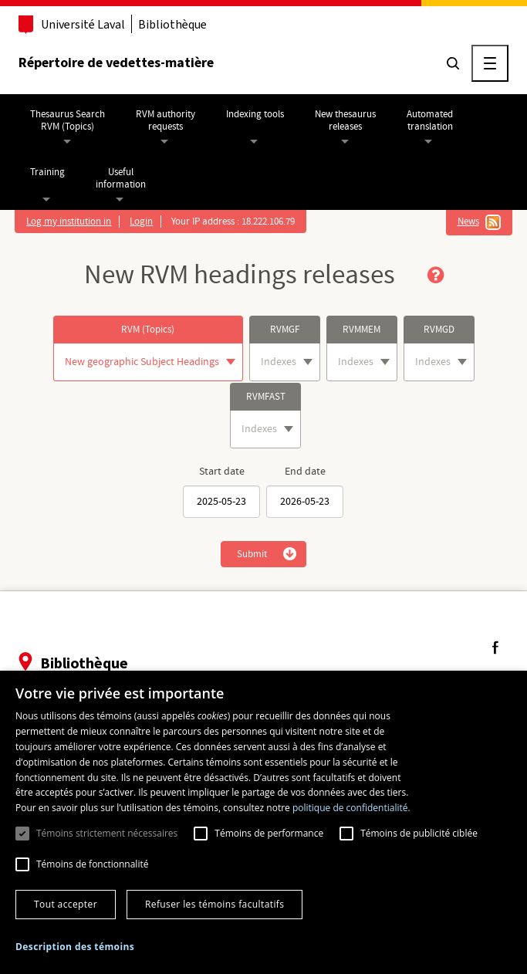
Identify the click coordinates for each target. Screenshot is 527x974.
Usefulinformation (122, 178)
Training (49, 172)
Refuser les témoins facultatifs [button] (214, 904)
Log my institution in (70, 221)
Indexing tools (256, 114)
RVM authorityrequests (167, 120)
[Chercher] (451, 63)
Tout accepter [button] (65, 904)
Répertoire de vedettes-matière (117, 62)
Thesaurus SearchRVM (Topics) (69, 120)
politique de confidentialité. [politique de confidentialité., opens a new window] (351, 807)
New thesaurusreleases (346, 120)
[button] (74, 946)
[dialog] (263, 822)
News (467, 221)
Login (142, 221)
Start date (222, 472)
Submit (252, 554)
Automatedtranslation (431, 120)
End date (305, 472)
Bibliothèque (174, 24)
